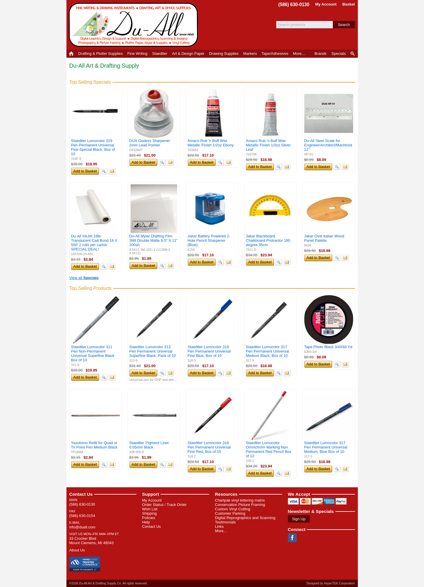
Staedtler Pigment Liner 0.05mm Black (149, 445)
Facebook (292, 537)
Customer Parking (230, 513)
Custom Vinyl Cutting (232, 509)
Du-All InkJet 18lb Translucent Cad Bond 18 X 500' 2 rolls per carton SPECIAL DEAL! (94, 242)
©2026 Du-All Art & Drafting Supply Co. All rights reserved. (108, 583)
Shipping (149, 513)
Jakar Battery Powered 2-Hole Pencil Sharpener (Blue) (209, 240)
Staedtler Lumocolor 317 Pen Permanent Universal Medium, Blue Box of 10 (325, 447)
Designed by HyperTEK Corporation (331, 583)
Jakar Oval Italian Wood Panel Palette (324, 238)
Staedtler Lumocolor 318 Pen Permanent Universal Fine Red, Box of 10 (209, 447)
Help (146, 522)
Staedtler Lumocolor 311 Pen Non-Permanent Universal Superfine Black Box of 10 (93, 353)
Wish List (150, 509)
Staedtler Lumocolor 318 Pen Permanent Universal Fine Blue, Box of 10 (209, 351)
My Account (326, 4)
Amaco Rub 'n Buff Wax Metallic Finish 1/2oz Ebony (211, 143)
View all (84, 278)
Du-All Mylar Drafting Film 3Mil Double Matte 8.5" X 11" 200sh (153, 240)
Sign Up (298, 519)
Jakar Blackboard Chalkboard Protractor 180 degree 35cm (268, 240)
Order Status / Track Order (164, 504)
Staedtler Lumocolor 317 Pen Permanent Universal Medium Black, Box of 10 (267, 351)
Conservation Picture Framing (240, 504)
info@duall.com (82, 527)
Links (219, 526)
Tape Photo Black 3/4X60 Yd (328, 347)
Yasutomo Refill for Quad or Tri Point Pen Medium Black (94, 445)
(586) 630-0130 (293, 4)
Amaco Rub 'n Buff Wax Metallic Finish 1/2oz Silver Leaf (268, 145)
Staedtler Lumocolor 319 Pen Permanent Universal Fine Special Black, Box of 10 (93, 147)
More (299, 53)
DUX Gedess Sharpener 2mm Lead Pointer (149, 143)
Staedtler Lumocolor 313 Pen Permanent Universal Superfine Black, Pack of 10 (152, 351)
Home (71, 54)
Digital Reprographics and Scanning (245, 518)
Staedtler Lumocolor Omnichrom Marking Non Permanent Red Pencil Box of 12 (268, 449)
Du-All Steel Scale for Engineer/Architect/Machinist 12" (328, 145)
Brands (320, 53)
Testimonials (225, 522)
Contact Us (81, 494)
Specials (338, 53)
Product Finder (353, 54)
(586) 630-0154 (82, 516)
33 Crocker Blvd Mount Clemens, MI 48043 (91, 540)
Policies (148, 518)
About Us (77, 550)
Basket (348, 4)
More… (221, 531)
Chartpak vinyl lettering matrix (240, 500)
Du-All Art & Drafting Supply (134, 25)
